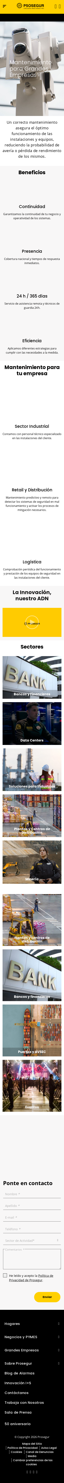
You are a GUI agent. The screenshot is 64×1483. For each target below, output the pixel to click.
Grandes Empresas (22, 1350)
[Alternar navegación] (54, 6)
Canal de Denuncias (40, 1452)
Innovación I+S (18, 1383)
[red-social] (27, 1472)
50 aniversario (18, 1423)
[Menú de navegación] (4, 6)
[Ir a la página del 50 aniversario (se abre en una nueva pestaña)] (32, 17)
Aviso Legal (49, 1448)
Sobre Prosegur (18, 1363)
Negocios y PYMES (21, 1337)
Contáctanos (17, 1392)
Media (32, 1456)
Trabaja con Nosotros (24, 1402)
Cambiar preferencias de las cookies (33, 1462)
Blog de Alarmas (20, 1373)
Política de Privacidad (23, 1448)
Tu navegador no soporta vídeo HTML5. (32, 17)
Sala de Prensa (18, 1412)
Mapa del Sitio (32, 1444)
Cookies (16, 1452)
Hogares (12, 1323)
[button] (59, 6)
